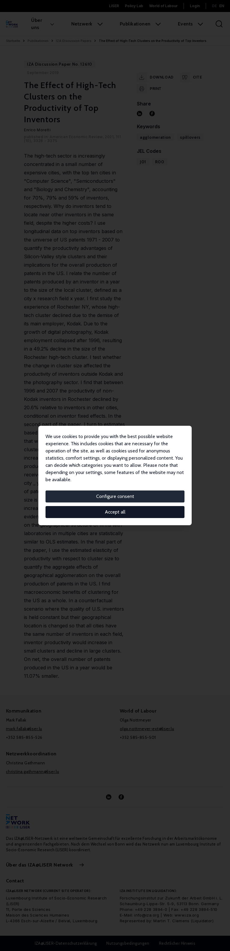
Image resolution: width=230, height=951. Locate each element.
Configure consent (115, 496)
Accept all (115, 512)
